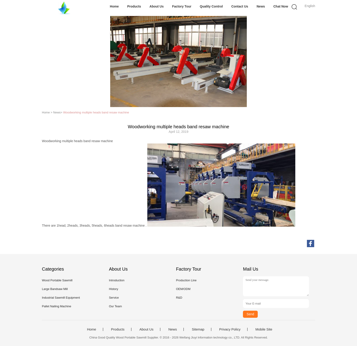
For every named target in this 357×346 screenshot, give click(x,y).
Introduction (116, 280)
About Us (157, 6)
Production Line (186, 280)
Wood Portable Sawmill (57, 280)
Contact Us (239, 6)
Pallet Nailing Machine (56, 306)
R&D (179, 297)
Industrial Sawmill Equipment (61, 297)
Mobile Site (263, 329)
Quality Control (211, 6)
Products (134, 6)
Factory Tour (181, 6)
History (113, 289)
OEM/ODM (183, 289)
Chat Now (280, 6)
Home (114, 6)
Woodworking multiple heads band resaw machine (96, 112)
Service (114, 297)
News (261, 6)
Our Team (115, 306)
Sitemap (198, 329)
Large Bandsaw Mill (55, 289)
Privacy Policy (229, 329)
